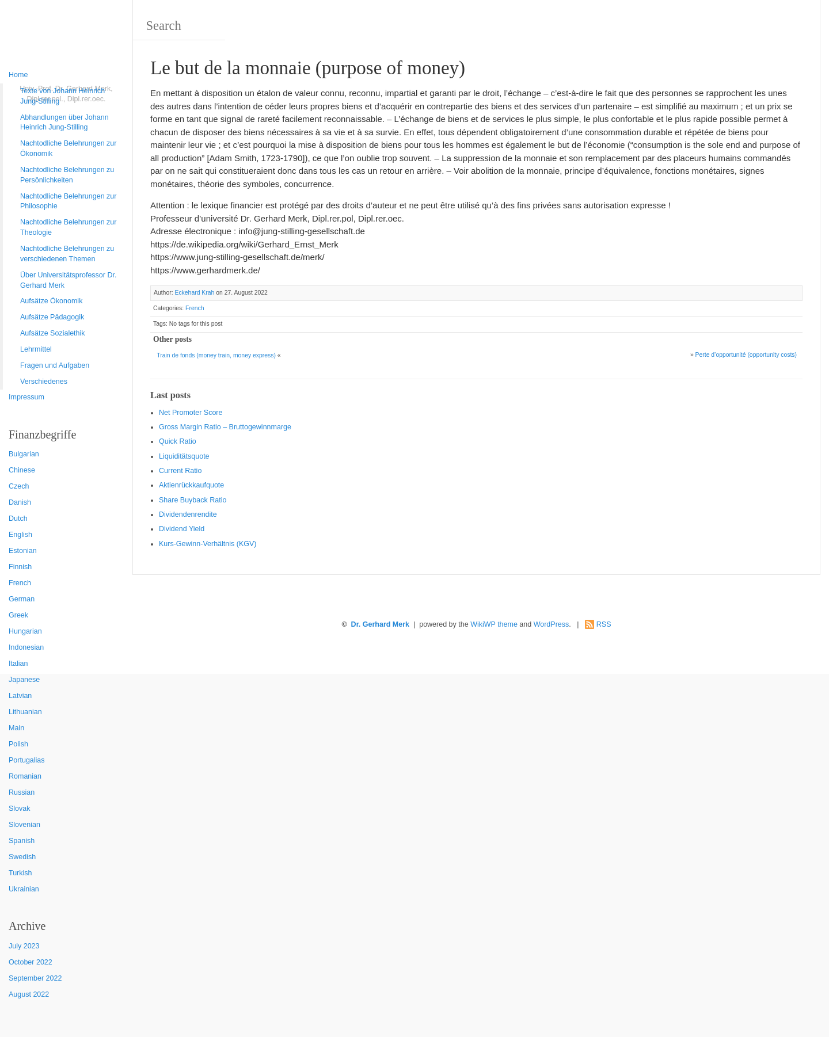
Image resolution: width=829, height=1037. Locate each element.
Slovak (20, 809)
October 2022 (30, 962)
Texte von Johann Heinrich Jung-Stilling (62, 96)
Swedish (22, 857)
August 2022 (29, 994)
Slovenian (24, 825)
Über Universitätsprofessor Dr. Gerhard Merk (68, 280)
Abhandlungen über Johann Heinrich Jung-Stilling (64, 122)
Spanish (22, 841)
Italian (18, 663)
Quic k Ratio (177, 441)
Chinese (22, 470)
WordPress (551, 624)
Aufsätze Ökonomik (51, 301)
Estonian (23, 551)
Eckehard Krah (194, 292)
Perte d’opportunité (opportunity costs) (746, 355)
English (20, 535)
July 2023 (24, 946)
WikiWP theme (494, 624)
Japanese (24, 680)
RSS (603, 624)
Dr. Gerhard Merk (380, 624)
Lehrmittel (36, 349)
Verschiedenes (43, 382)
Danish (20, 502)
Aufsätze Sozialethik (52, 333)
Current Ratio (180, 471)
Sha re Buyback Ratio (192, 500)
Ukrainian (24, 889)
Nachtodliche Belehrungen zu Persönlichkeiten (67, 175)
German (22, 599)
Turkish (20, 873)
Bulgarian (24, 454)
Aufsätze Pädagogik (52, 317)
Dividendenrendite (188, 514)
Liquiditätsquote (184, 456)
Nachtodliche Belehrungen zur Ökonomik (68, 148)
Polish (18, 744)
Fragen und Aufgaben (54, 365)
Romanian (25, 776)
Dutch (18, 518)
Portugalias (27, 760)
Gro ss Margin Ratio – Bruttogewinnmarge (225, 427)
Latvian (20, 696)
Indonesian (26, 647)
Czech (19, 486)
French (20, 583)
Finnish (20, 567)
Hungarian (25, 631)
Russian (22, 792)
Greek (18, 615)
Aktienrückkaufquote (191, 485)
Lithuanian (25, 712)
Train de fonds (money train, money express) (216, 355)
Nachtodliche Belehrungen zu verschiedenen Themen (67, 254)
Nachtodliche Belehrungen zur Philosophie (68, 201)
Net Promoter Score (190, 413)
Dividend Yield (181, 529)
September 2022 (35, 978)
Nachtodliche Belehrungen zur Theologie (68, 227)
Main (16, 728)
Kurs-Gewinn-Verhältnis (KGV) (208, 544)
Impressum (26, 397)
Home (18, 75)
